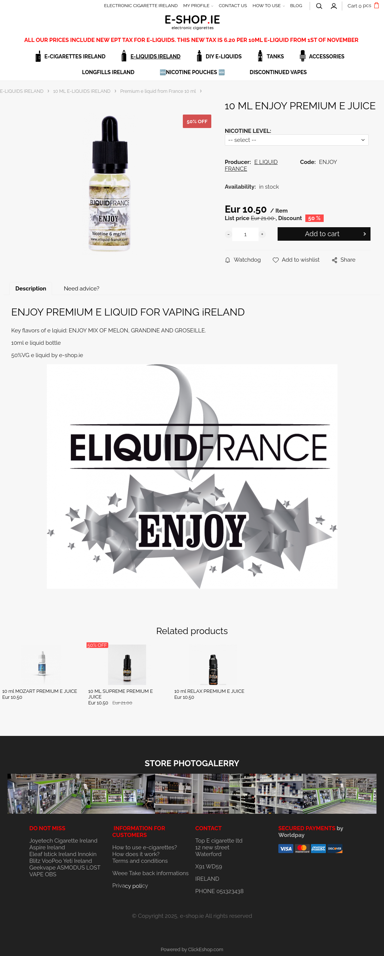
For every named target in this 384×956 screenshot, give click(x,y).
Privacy (130, 885)
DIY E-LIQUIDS (224, 57)
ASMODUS (71, 867)
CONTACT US (233, 5)
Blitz (34, 861)
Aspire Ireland (47, 847)
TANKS (275, 57)
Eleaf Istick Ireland (53, 854)
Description (30, 288)
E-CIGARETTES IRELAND (75, 57)
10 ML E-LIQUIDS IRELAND (82, 91)
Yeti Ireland (77, 861)
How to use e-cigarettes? (144, 847)
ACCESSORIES (327, 57)
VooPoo (52, 861)
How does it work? (136, 854)
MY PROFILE (196, 5)
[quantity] (245, 234)
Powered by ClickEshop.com (192, 949)
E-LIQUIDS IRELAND (155, 57)
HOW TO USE (267, 5)
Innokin (87, 854)
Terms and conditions (140, 861)
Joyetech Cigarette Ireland (63, 840)
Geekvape (42, 867)
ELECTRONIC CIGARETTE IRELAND (141, 5)
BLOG (296, 5)
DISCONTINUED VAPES (278, 72)
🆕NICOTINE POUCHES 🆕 (192, 72)
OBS (50, 874)
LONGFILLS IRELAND (108, 72)
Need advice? (81, 288)
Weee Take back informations (150, 873)
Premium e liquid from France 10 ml (158, 91)
